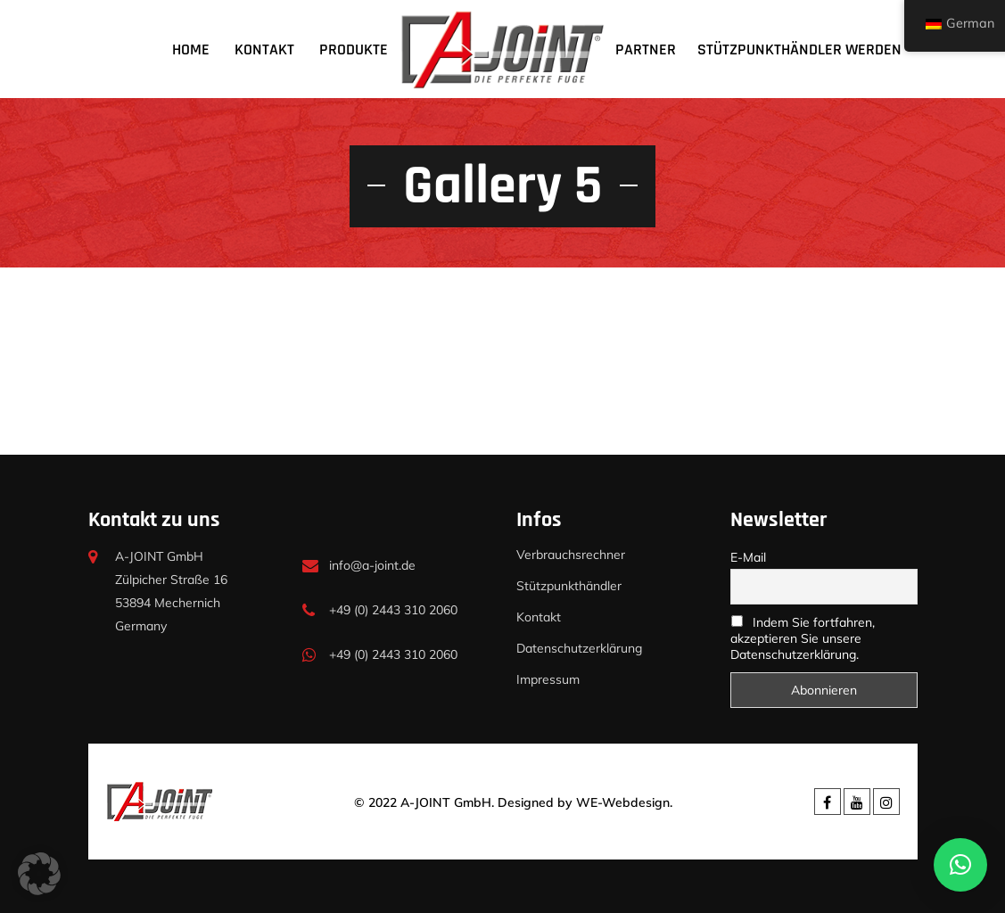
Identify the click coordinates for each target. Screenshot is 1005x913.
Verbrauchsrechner (570, 555)
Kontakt (264, 49)
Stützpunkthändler (569, 586)
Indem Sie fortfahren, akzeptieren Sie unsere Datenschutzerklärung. (802, 638)
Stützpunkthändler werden (799, 49)
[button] (39, 874)
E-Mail (748, 557)
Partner (645, 49)
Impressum (548, 679)
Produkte (353, 49)
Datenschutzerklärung (579, 648)
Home (191, 49)
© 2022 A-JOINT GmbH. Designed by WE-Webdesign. (513, 802)
